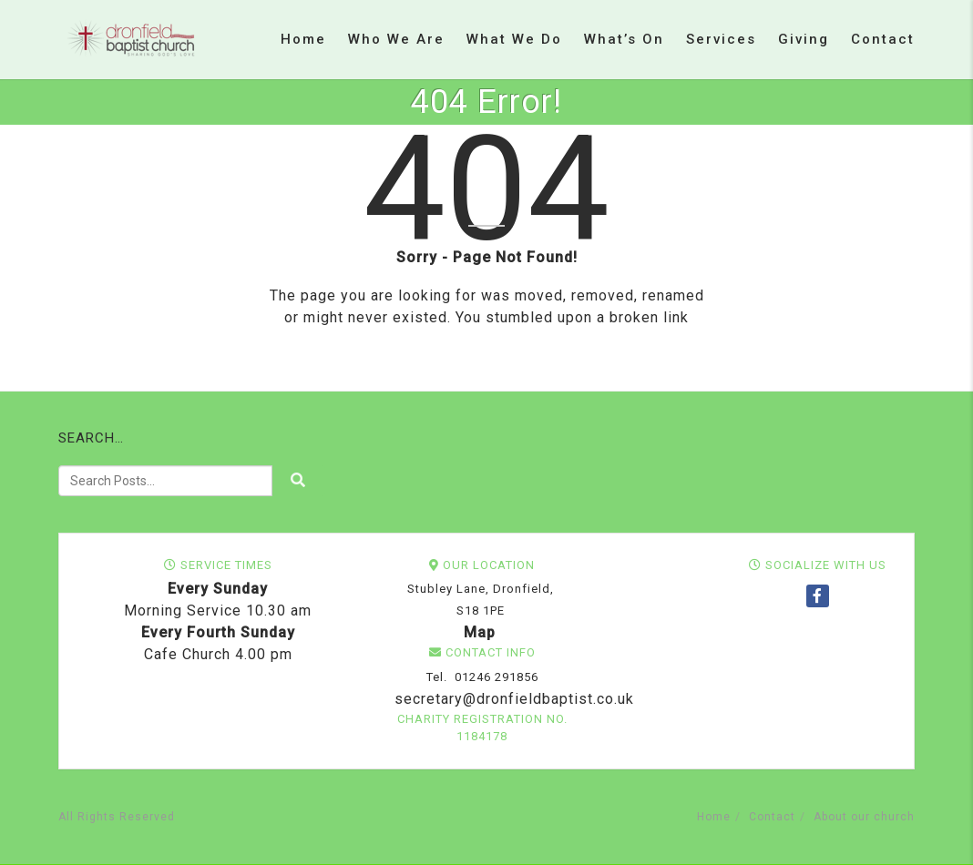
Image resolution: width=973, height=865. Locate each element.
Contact (883, 39)
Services (721, 39)
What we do (514, 39)
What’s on (624, 39)
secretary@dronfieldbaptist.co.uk (512, 698)
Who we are (396, 39)
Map (480, 632)
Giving (803, 39)
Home (303, 39)
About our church (864, 816)
